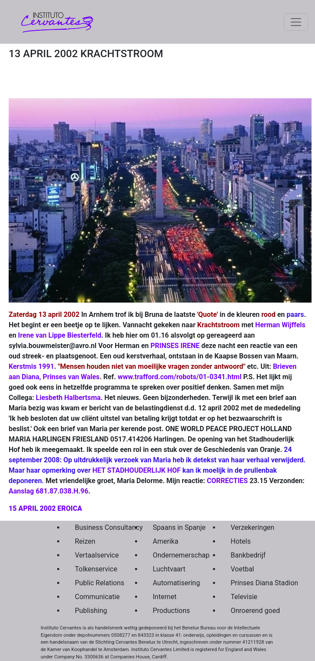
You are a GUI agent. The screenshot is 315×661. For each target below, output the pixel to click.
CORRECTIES (227, 481)
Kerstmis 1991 (31, 366)
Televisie (244, 597)
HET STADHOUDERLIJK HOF (137, 470)
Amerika (165, 541)
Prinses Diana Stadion (249, 583)
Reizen (85, 541)
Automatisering (171, 583)
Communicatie (93, 597)
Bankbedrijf (248, 555)
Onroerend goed (249, 610)
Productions (171, 610)
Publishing (91, 610)
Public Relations (93, 583)
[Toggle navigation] (296, 22)
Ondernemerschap (171, 555)
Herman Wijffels (280, 325)
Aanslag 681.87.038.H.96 (48, 491)
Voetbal (242, 569)
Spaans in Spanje (171, 527)
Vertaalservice (93, 555)
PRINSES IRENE (175, 346)
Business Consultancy (93, 527)
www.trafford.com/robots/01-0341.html (179, 377)
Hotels (241, 541)
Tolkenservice (93, 569)
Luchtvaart (169, 569)
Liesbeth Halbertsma (68, 397)
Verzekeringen (249, 527)
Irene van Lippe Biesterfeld (59, 335)
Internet (165, 597)
